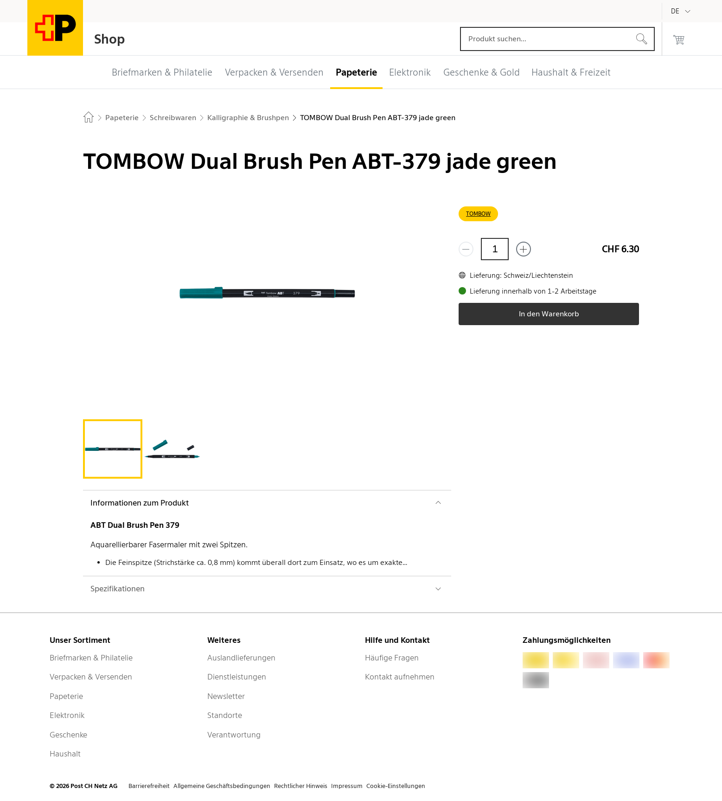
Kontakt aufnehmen (399, 676)
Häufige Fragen (392, 657)
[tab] (112, 449)
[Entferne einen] (466, 249)
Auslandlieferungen (241, 657)
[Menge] (495, 249)
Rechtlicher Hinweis (300, 785)
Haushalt (65, 753)
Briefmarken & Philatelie (91, 657)
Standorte (224, 715)
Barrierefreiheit (149, 785)
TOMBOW (478, 213)
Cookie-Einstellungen (395, 785)
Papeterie (66, 696)
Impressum (347, 785)
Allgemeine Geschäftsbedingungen (221, 785)
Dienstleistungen (236, 676)
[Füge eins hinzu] (523, 249)
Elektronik (67, 715)
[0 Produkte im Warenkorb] (679, 39)
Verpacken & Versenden (91, 676)
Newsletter (226, 696)
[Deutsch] (682, 11)
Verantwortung (234, 734)
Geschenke (68, 734)
